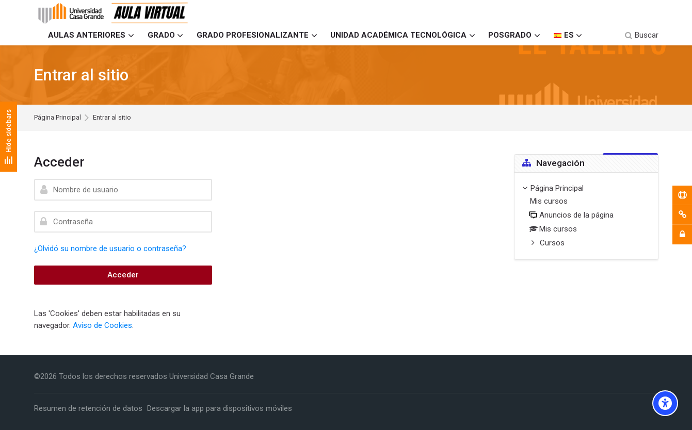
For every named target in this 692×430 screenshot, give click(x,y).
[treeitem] (586, 216)
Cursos (552, 242)
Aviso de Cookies (102, 325)
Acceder (123, 274)
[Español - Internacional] (568, 35)
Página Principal (57, 117)
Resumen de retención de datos (88, 408)
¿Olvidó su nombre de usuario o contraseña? (110, 248)
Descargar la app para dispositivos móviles (219, 408)
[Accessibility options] (665, 403)
